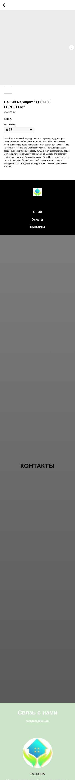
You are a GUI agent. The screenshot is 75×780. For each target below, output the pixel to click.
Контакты (37, 227)
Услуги (37, 219)
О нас (37, 212)
